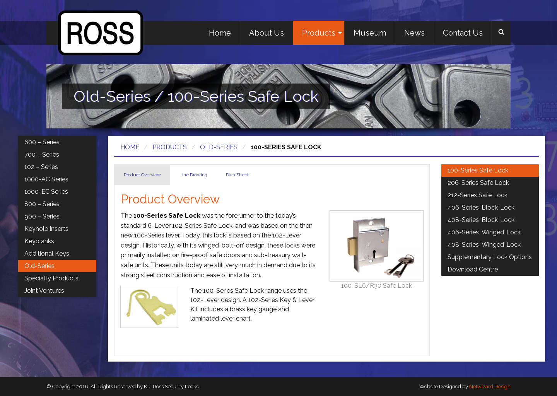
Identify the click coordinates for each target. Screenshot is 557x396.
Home (220, 33)
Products (318, 33)
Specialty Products (51, 278)
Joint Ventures (44, 290)
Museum (370, 33)
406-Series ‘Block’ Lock (481, 207)
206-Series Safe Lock (478, 182)
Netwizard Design (490, 386)
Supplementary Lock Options (490, 257)
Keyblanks (39, 241)
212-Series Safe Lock (477, 195)
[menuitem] (220, 33)
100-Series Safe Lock (478, 170)
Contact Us (463, 33)
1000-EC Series (46, 191)
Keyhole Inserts (46, 228)
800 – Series (42, 204)
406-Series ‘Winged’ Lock (484, 232)
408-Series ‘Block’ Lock (481, 220)
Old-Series (218, 147)
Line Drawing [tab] (193, 175)
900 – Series (42, 216)
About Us (266, 33)
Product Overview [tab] (142, 175)
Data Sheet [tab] (237, 175)
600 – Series (42, 142)
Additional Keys (46, 253)
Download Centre (473, 269)
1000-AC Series (46, 179)
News (414, 33)
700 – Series (41, 154)
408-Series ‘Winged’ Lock (484, 244)
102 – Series (41, 167)
